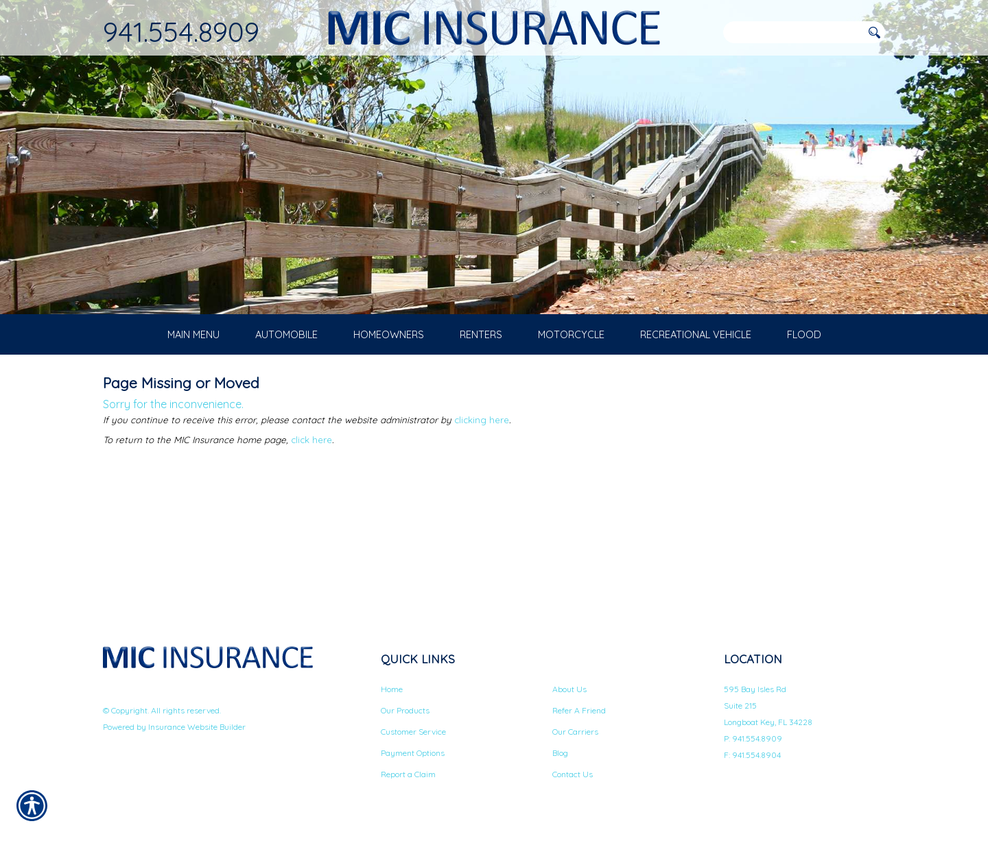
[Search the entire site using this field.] (792, 32)
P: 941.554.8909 (753, 740)
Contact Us (572, 776)
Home (392, 691)
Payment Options (413, 755)
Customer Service (413, 734)
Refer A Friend (579, 712)
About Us (569, 691)
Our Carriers (575, 734)
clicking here (481, 421)
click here (311, 441)
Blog (560, 755)
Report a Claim (408, 776)
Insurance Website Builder (197, 729)
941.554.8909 (181, 31)
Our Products (405, 712)
